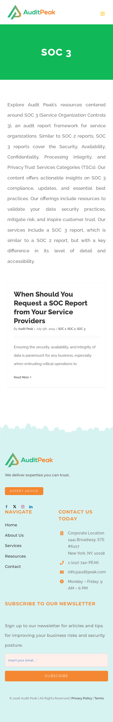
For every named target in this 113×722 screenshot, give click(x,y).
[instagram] (22, 506)
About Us (14, 535)
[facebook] (6, 506)
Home (11, 525)
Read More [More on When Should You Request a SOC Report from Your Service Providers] (21, 377)
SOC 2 (71, 329)
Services (13, 545)
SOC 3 (81, 329)
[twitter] (14, 506)
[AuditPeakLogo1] (29, 454)
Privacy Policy (81, 698)
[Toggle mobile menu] (103, 13)
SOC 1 (62, 329)
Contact (13, 566)
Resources (15, 556)
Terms (99, 698)
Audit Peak (25, 329)
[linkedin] (30, 506)
